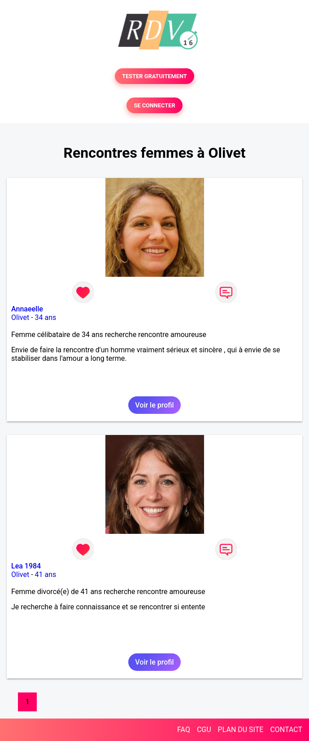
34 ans (46, 317)
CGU (204, 729)
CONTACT (286, 729)
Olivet (20, 317)
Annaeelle (27, 309)
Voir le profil (154, 405)
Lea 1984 (26, 566)
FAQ (183, 729)
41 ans (46, 574)
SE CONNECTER (154, 105)
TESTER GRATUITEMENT (154, 76)
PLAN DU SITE (241, 729)
